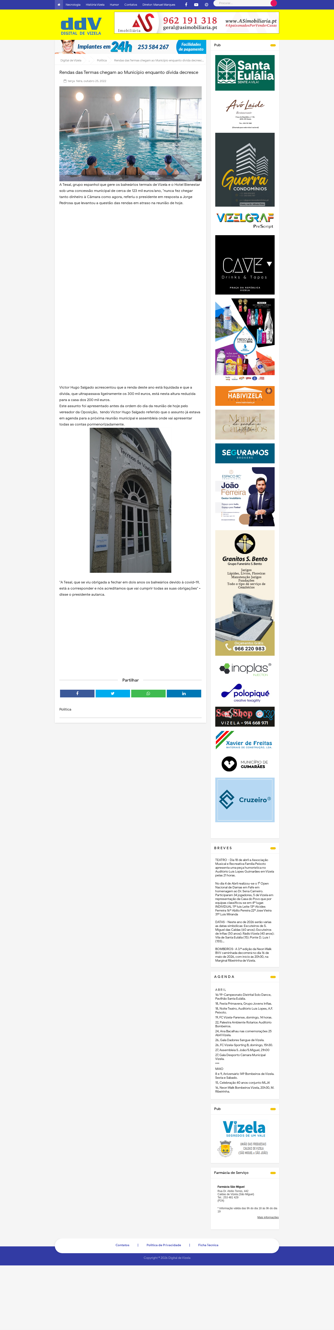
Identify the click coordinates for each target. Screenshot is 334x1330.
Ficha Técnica (208, 1245)
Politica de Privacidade (164, 1245)
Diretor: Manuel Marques (159, 5)
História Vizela (95, 5)
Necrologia (73, 5)
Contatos (130, 5)
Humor (114, 5)
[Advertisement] (130, 639)
